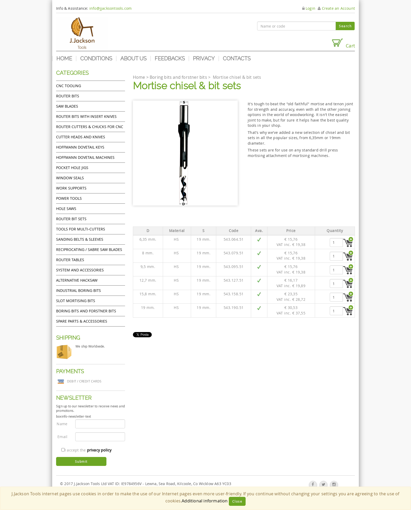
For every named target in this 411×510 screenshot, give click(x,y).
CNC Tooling (68, 85)
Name (62, 423)
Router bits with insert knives (86, 116)
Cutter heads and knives (80, 136)
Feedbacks (170, 58)
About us (133, 58)
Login (308, 8)
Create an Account (336, 8)
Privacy (204, 58)
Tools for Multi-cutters (80, 229)
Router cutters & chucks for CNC (89, 126)
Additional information (205, 501)
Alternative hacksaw (77, 280)
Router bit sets (71, 218)
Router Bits (67, 95)
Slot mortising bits (75, 300)
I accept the (86, 450)
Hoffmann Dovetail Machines (85, 157)
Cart (343, 43)
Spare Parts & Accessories (81, 321)
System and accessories (80, 269)
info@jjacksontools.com (110, 8)
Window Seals (70, 177)
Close (237, 501)
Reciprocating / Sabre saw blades (89, 249)
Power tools (69, 198)
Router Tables (70, 259)
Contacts (237, 58)
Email (62, 436)
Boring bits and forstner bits (86, 310)
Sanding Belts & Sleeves (79, 239)
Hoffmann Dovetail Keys (80, 147)
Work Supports (71, 188)
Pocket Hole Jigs (72, 167)
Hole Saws (66, 208)
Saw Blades (67, 106)
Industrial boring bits (78, 290)
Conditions (96, 58)
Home (64, 58)
